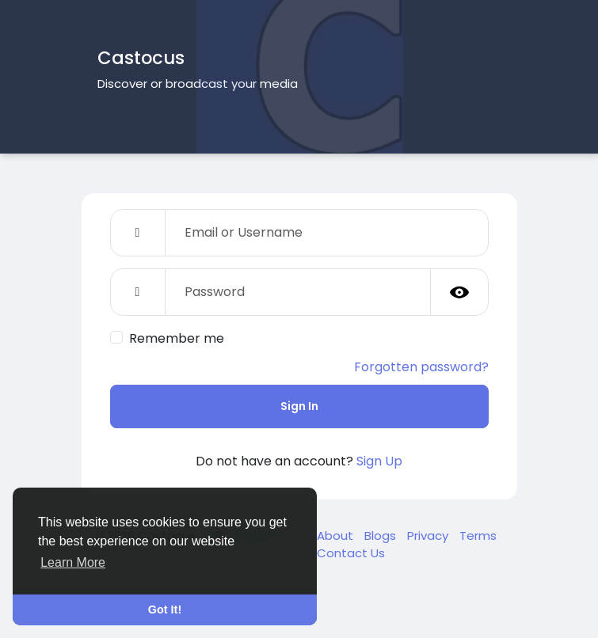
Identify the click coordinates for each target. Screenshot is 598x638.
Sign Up (379, 461)
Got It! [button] (164, 609)
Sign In (299, 406)
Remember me (176, 338)
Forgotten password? (421, 367)
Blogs (381, 535)
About (336, 535)
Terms (478, 535)
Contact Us (351, 553)
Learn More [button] (72, 562)
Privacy (429, 535)
